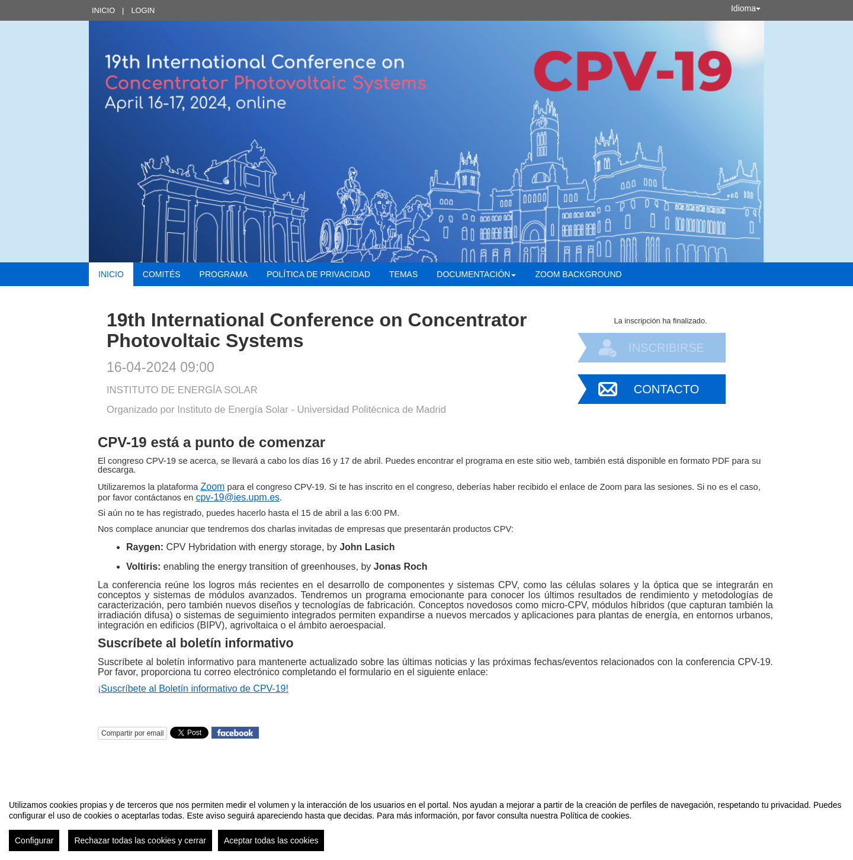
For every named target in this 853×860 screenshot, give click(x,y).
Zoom (213, 487)
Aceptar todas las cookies (271, 840)
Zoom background (578, 274)
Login (143, 10)
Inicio (103, 10)
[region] (426, 821)
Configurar (34, 840)
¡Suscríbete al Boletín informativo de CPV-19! (193, 688)
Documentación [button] (476, 274)
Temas (403, 274)
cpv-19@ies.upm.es (237, 497)
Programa (224, 274)
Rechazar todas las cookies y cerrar (140, 840)
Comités (162, 274)
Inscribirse (666, 347)
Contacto (666, 389)
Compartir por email (132, 733)
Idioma (746, 8)
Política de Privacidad (318, 274)
